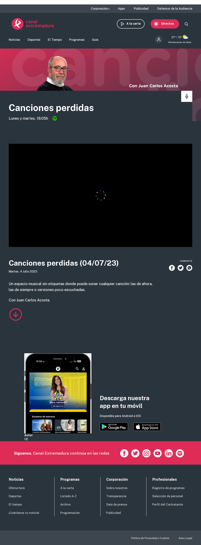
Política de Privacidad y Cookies (150, 538)
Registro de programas (168, 488)
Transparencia (116, 496)
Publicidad (141, 8)
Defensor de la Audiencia (174, 8)
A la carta (136, 23)
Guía (95, 40)
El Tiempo (55, 40)
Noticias (14, 40)
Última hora (17, 488)
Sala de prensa (116, 504)
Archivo (65, 504)
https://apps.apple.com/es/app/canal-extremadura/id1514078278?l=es (147, 427)
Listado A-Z (68, 496)
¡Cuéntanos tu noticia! (24, 513)
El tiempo (15, 504)
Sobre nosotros (117, 488)
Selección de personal (167, 496)
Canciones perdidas (51, 107)
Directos (170, 23)
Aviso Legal (185, 538)
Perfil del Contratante (167, 504)
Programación (70, 513)
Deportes (34, 40)
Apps (121, 8)
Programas (77, 40)
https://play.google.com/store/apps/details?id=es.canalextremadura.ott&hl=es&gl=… (114, 427)
